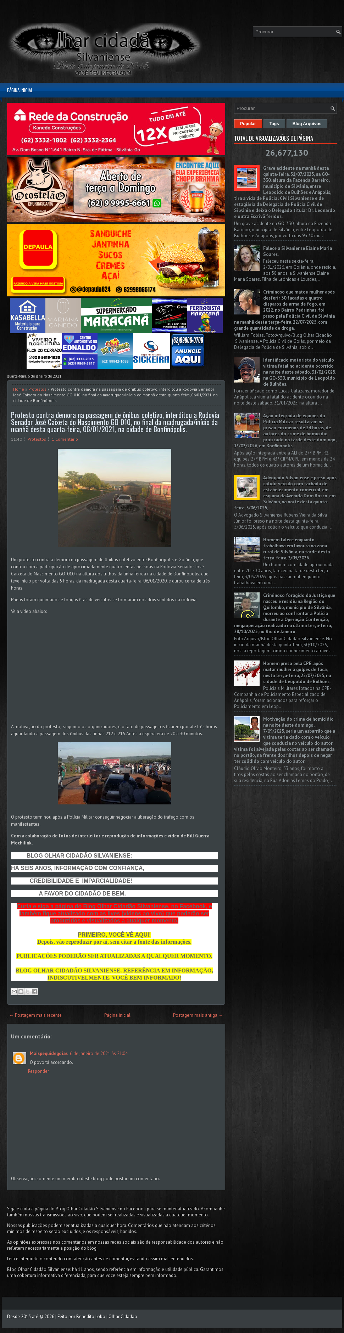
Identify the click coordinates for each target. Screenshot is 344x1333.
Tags (274, 123)
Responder (38, 1071)
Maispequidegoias (49, 1053)
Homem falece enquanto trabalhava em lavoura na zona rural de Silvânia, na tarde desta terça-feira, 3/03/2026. (296, 549)
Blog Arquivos (307, 123)
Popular (248, 123)
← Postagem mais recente (35, 1015)
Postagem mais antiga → (198, 1015)
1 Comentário (65, 439)
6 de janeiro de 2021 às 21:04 (99, 1053)
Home (18, 389)
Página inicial (20, 90)
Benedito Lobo (90, 1317)
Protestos (37, 389)
